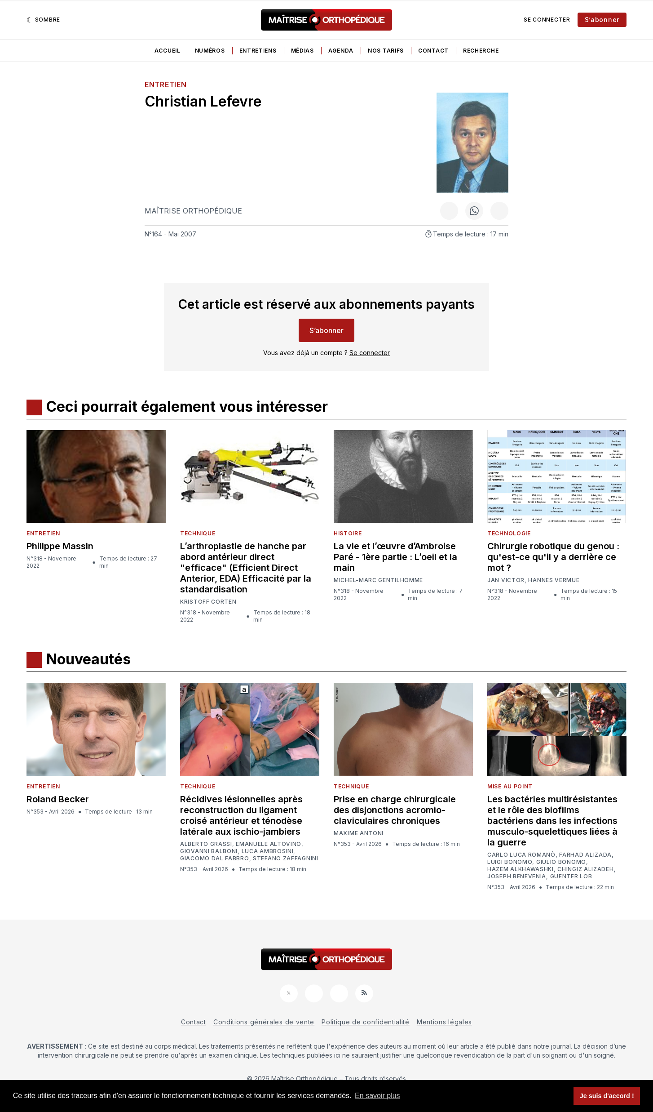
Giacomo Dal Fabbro (214, 858)
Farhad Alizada (585, 854)
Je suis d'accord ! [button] (607, 1095)
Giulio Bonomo (561, 862)
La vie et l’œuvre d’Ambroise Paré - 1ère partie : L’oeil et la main (395, 557)
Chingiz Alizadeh (585, 869)
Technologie (509, 533)
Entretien (165, 84)
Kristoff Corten (208, 601)
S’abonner (602, 19)
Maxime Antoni (359, 833)
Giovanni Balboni (209, 851)
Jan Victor (506, 580)
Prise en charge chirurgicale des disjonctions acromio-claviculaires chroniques (395, 810)
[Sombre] (43, 19)
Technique (197, 533)
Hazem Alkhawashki (520, 869)
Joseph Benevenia (516, 876)
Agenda (340, 50)
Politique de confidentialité (366, 1022)
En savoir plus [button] (377, 1095)
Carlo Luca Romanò (521, 854)
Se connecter (547, 19)
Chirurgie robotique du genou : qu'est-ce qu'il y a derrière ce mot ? (553, 557)
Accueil (167, 50)
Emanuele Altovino (268, 844)
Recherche (481, 50)
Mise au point (510, 786)
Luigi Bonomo (509, 862)
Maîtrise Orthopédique (193, 210)
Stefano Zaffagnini (285, 858)
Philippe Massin (59, 546)
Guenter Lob (571, 876)
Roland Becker (57, 799)
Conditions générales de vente (263, 1022)
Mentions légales (444, 1022)
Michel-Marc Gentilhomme (378, 580)
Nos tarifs (386, 50)
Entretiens (258, 50)
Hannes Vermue (553, 580)
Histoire (348, 533)
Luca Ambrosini (268, 851)
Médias (302, 50)
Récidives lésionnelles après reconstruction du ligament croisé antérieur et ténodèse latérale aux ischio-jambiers (241, 815)
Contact (433, 50)
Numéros (210, 50)
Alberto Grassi (206, 844)
